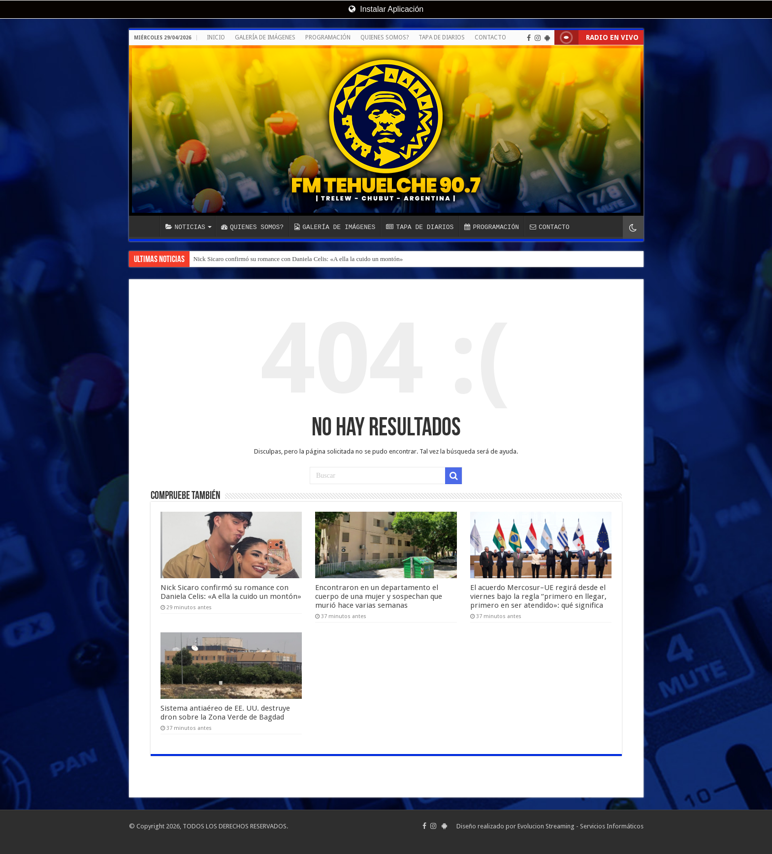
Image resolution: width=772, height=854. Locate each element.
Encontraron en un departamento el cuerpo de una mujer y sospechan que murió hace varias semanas (378, 596)
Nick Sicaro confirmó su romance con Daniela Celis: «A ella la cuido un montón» (298, 259)
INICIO (216, 37)
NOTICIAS (185, 227)
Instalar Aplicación (386, 9)
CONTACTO (490, 37)
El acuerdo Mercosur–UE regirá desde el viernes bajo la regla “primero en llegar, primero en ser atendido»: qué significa (538, 596)
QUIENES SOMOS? (384, 37)
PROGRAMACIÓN (328, 37)
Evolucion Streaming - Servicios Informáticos (580, 826)
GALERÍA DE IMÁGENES (265, 37)
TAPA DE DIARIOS (441, 37)
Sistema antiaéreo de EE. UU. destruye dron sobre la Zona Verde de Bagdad (225, 713)
